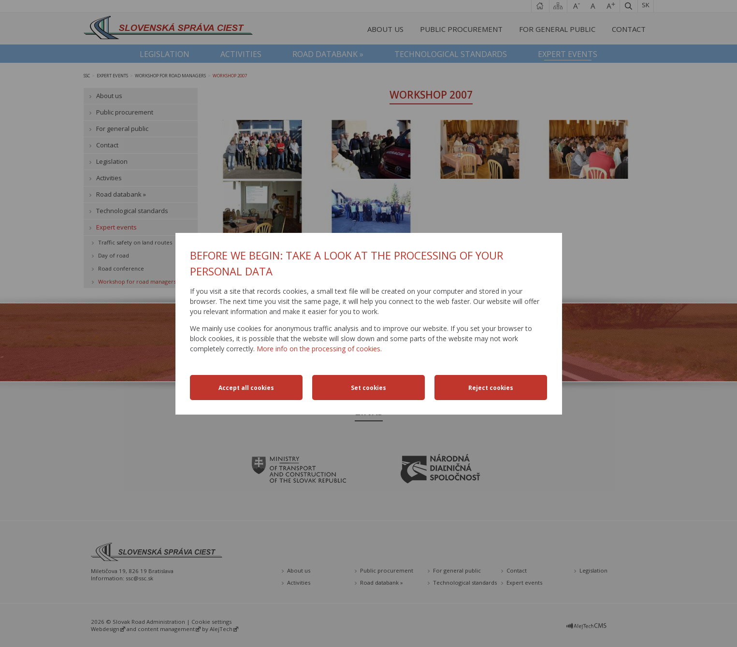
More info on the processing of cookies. (319, 348)
